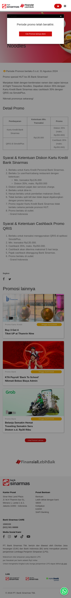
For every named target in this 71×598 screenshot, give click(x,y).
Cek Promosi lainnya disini (35, 34)
